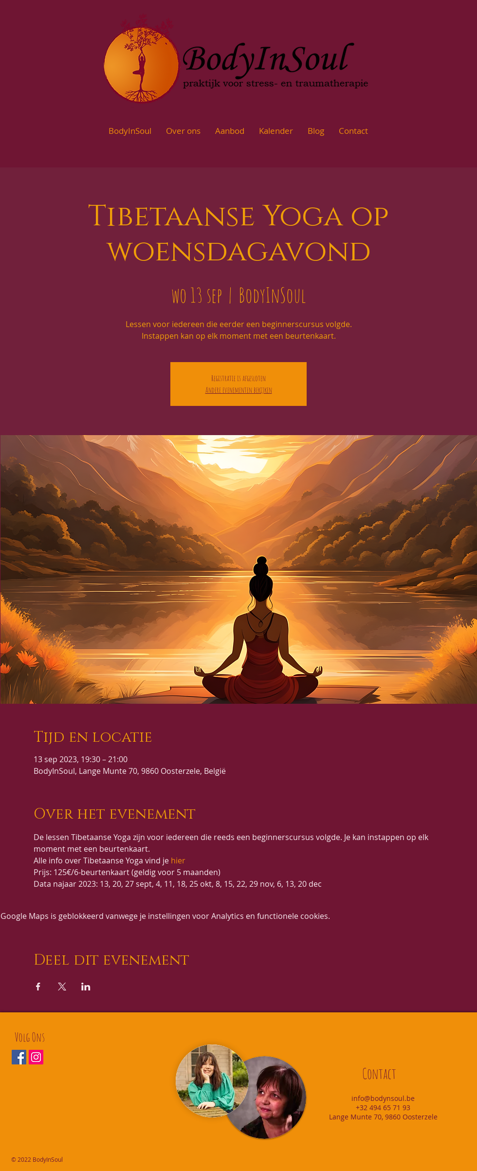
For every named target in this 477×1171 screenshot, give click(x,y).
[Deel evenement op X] (62, 986)
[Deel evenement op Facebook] (38, 986)
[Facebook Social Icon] (19, 1057)
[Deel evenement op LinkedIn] (86, 986)
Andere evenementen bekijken (238, 390)
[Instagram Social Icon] (36, 1057)
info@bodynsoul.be (383, 1098)
